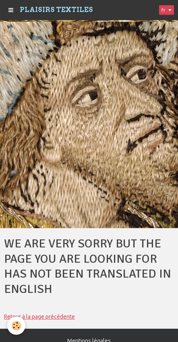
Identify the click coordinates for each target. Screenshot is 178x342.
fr (163, 9)
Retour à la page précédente (39, 316)
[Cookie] (16, 326)
